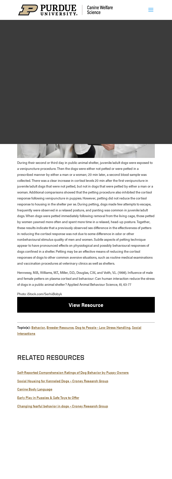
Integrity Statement (102, 446)
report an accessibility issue (107, 468)
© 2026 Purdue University (37, 446)
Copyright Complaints (89, 452)
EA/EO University (131, 446)
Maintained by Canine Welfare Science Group (57, 462)
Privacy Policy (119, 452)
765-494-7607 (91, 437)
